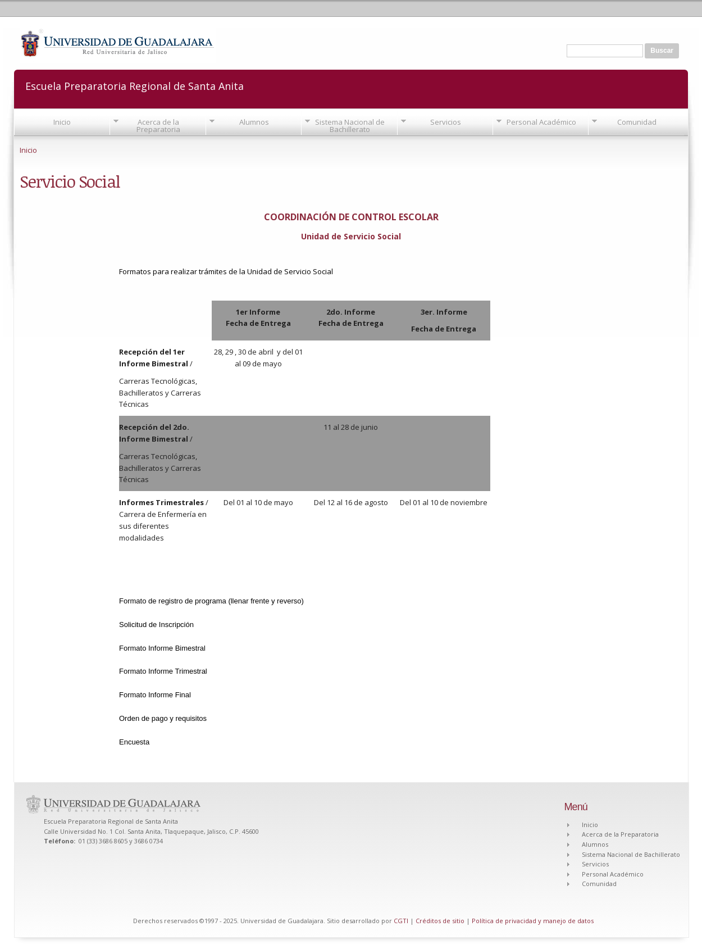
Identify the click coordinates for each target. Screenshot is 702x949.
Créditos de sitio (440, 920)
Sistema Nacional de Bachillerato (350, 125)
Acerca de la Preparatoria (158, 125)
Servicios (445, 122)
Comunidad (637, 122)
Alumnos (254, 122)
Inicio (62, 122)
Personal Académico (541, 122)
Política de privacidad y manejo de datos (533, 920)
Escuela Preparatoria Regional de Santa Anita (134, 85)
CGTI (401, 920)
